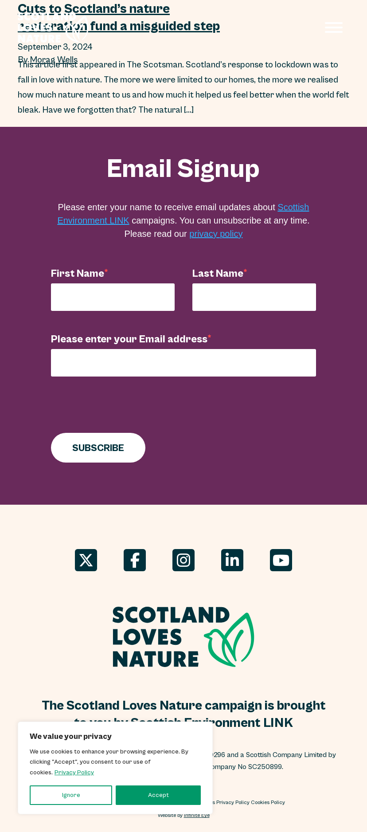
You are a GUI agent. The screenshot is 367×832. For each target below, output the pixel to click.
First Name (77, 273)
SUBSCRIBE (98, 447)
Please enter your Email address (129, 338)
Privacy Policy (74, 772)
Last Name (217, 273)
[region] (115, 768)
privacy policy (215, 234)
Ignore (71, 795)
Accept (158, 795)
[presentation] (118, 406)
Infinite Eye (197, 815)
